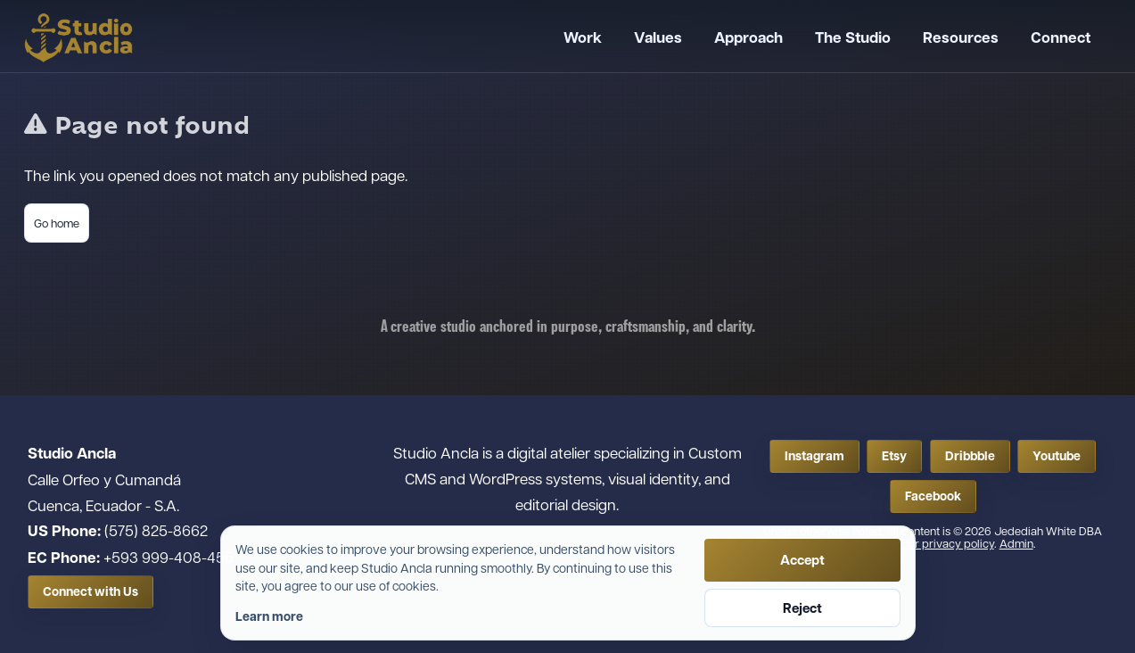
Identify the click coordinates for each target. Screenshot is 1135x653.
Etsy (894, 456)
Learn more (269, 616)
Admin (1016, 542)
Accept (802, 559)
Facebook (933, 496)
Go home (56, 222)
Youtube (1056, 456)
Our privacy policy (947, 542)
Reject (802, 608)
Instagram (814, 456)
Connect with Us (90, 591)
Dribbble (970, 456)
